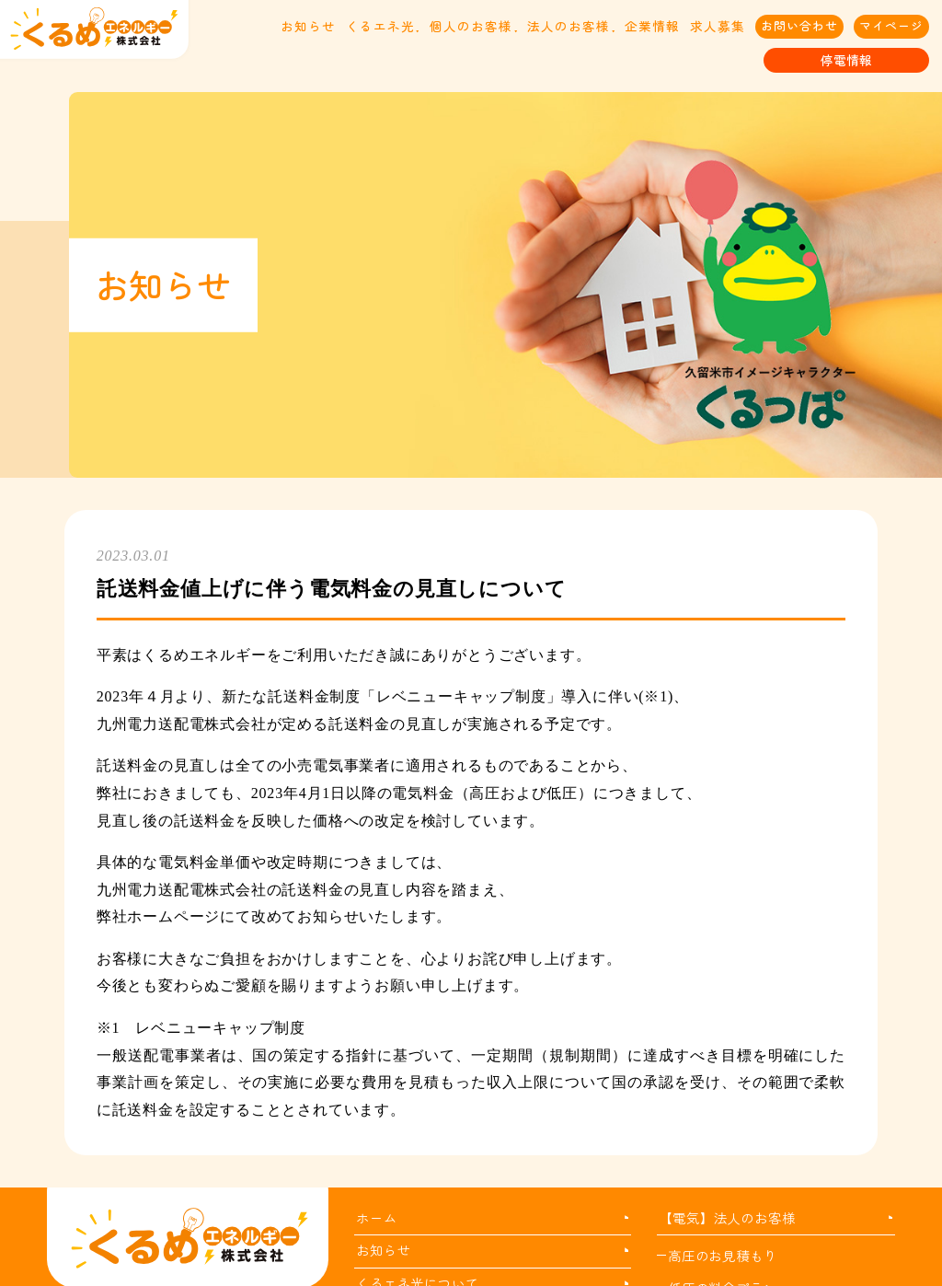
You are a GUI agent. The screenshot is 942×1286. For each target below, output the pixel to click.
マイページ (891, 25)
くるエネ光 (380, 26)
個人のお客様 (471, 26)
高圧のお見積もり (722, 1255)
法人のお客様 (568, 26)
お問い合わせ (799, 25)
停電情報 (846, 60)
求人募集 (717, 26)
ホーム (376, 1217)
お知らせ (308, 26)
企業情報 (652, 26)
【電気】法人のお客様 (727, 1217)
